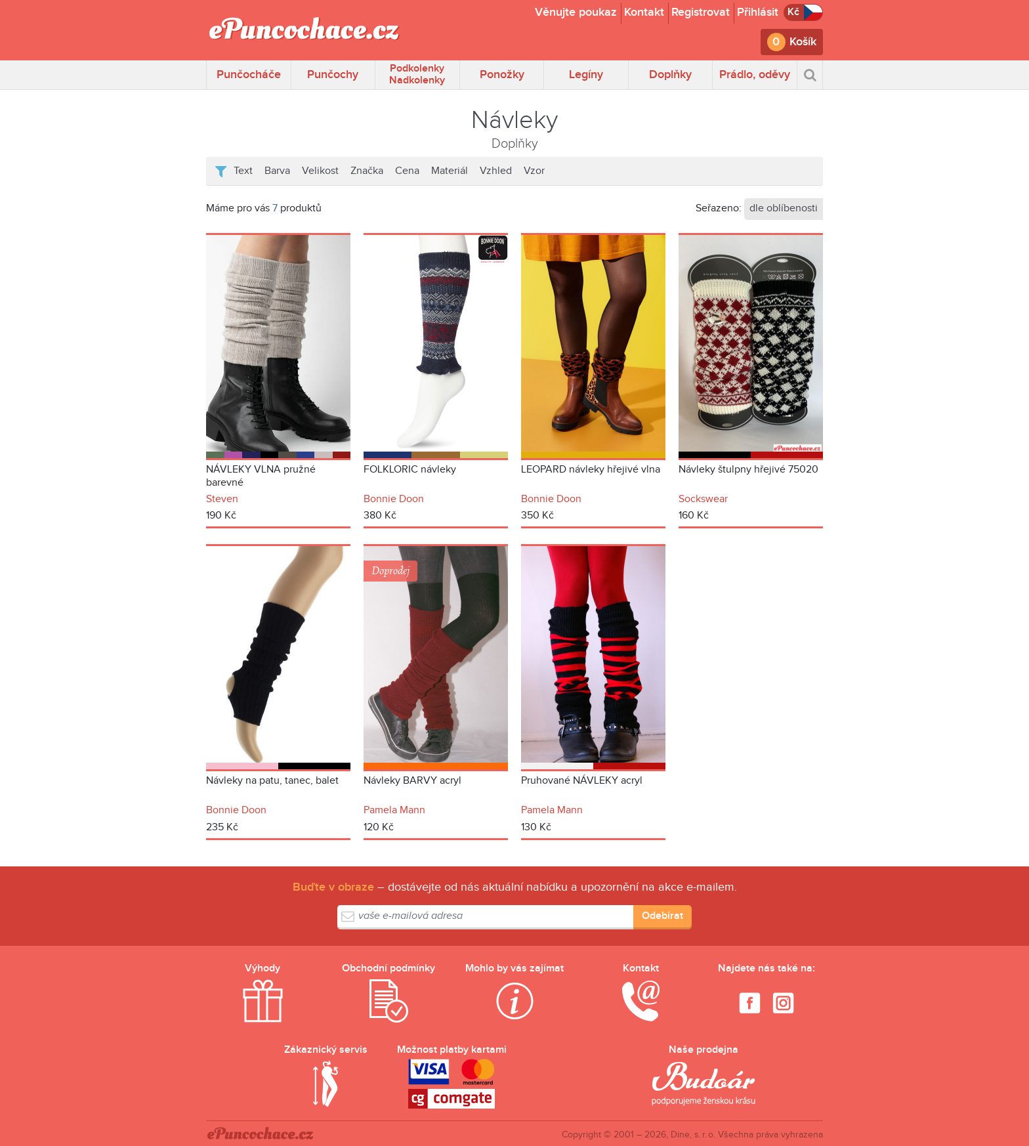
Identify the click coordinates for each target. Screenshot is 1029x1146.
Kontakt (644, 12)
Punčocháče (249, 74)
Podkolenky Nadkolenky (417, 74)
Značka (366, 171)
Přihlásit (757, 12)
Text (243, 171)
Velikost (320, 171)
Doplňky (670, 74)
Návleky (514, 120)
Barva (277, 171)
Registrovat (700, 12)
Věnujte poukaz (576, 12)
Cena (407, 171)
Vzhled (496, 171)
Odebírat (662, 916)
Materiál (449, 171)
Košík (802, 42)
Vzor (534, 171)
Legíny (586, 74)
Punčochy (332, 74)
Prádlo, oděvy (754, 74)
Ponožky (502, 74)
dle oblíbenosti (783, 208)
